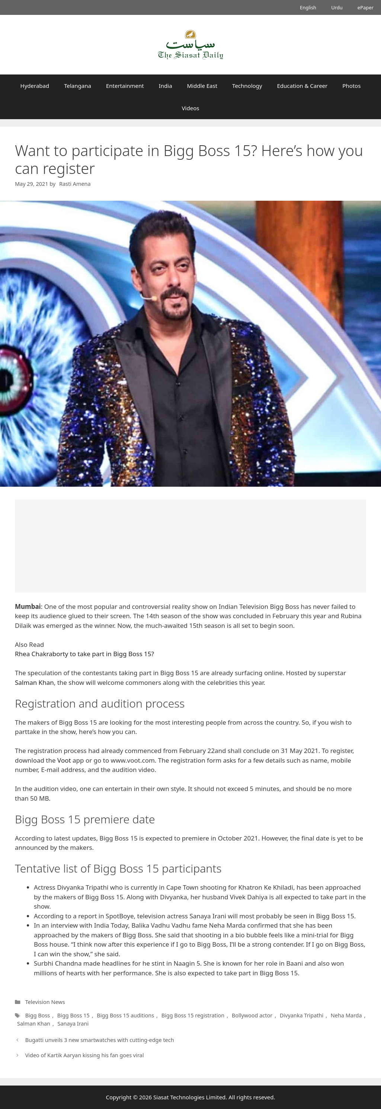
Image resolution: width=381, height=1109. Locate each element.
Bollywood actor (252, 1015)
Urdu (337, 7)
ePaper (366, 7)
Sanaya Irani (73, 1023)
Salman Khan (34, 682)
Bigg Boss (37, 1015)
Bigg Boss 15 (73, 1015)
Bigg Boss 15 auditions (125, 1015)
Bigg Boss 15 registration (193, 1015)
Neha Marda (345, 1015)
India (165, 85)
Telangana (77, 85)
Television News (45, 1001)
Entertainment (125, 85)
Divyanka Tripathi (300, 1015)
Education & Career (302, 85)
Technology (247, 85)
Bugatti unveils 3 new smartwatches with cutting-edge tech (99, 1039)
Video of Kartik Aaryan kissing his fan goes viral (84, 1055)
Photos (351, 85)
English (308, 7)
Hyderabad (34, 85)
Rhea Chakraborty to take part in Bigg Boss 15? (84, 653)
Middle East (202, 85)
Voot (64, 760)
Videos (190, 108)
